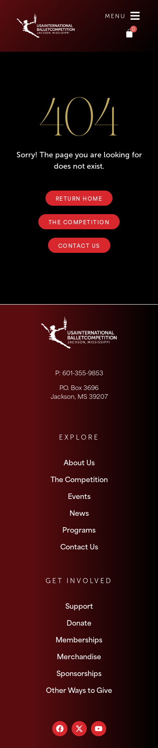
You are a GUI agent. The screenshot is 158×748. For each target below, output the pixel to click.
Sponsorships (79, 672)
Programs (79, 529)
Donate (79, 622)
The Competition (79, 479)
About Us (79, 462)
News (79, 512)
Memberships (79, 639)
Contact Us (79, 546)
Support (79, 605)
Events (79, 495)
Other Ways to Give (79, 689)
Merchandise (79, 656)
